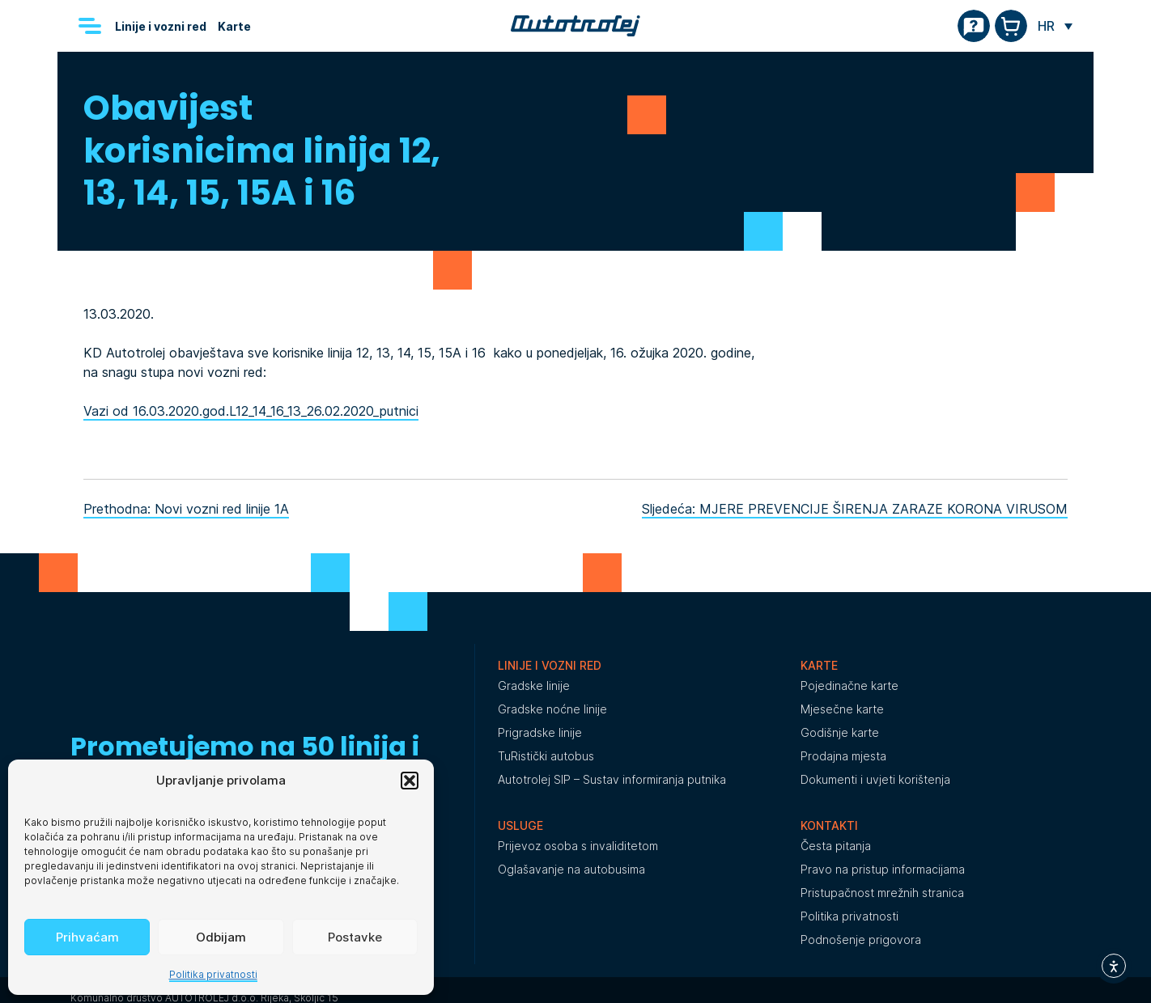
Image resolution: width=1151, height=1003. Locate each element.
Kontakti (829, 825)
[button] (409, 780)
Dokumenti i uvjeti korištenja (875, 779)
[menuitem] (1055, 25)
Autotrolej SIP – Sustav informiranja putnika (612, 779)
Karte (234, 26)
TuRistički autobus (546, 756)
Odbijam (221, 937)
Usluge (520, 825)
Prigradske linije (540, 732)
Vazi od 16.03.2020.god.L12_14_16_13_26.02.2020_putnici (250, 411)
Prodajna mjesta (843, 756)
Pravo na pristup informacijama (883, 869)
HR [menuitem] (1046, 25)
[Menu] (89, 26)
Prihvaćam (87, 937)
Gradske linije (534, 685)
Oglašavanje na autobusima (571, 869)
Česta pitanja (836, 846)
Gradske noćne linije (552, 709)
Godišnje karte (840, 732)
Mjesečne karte (842, 709)
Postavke (355, 937)
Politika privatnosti (213, 974)
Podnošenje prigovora (861, 939)
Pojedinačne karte (849, 685)
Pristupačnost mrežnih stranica (882, 892)
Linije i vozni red (160, 26)
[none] (1055, 25)
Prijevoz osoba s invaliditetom (578, 846)
